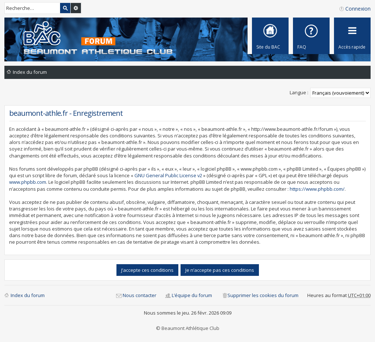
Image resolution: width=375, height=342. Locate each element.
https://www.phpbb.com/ (317, 189)
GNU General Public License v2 (168, 175)
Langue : (299, 92)
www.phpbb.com (27, 182)
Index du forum (28, 295)
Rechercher (65, 8)
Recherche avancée (76, 8)
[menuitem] (311, 36)
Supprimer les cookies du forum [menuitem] (262, 295)
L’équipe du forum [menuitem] (192, 295)
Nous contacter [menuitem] (139, 295)
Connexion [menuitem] (358, 8)
